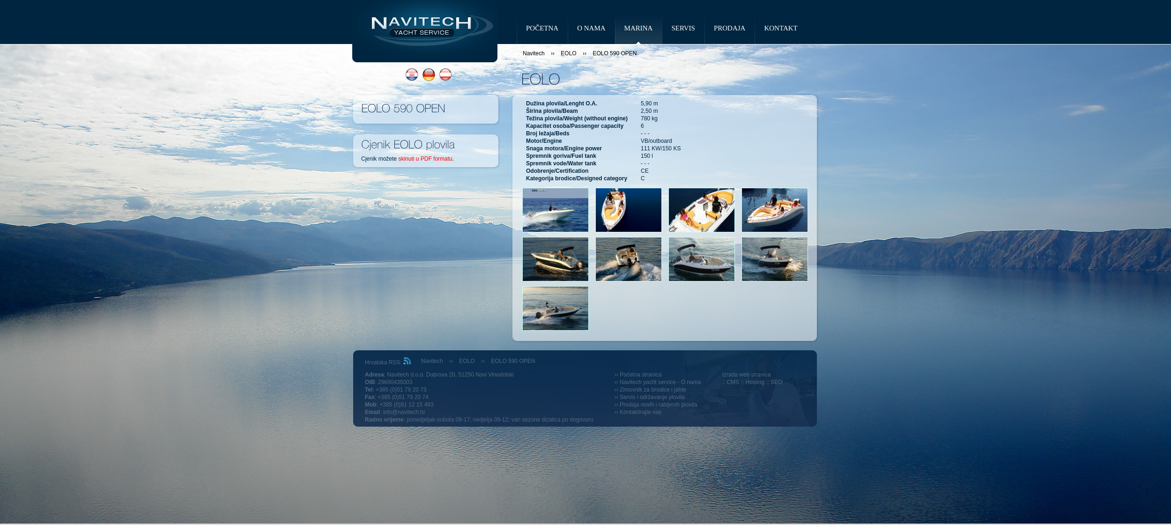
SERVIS (683, 28)
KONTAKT (780, 28)
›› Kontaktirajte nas (638, 412)
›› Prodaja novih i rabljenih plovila (656, 404)
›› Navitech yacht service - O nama (658, 382)
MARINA (638, 28)
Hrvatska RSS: (388, 362)
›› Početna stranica (638, 374)
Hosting (754, 382)
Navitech (534, 53)
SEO (776, 382)
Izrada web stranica (746, 374)
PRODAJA (730, 28)
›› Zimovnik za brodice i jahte (650, 389)
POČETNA (542, 28)
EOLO (568, 53)
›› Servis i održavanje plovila (650, 397)
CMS (732, 382)
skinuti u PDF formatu (425, 158)
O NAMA (591, 28)
